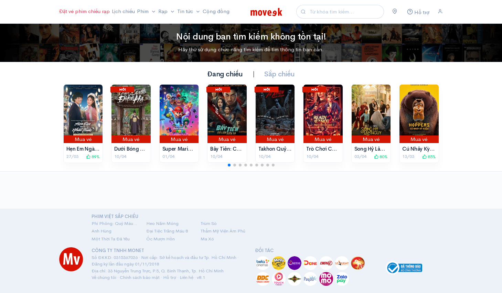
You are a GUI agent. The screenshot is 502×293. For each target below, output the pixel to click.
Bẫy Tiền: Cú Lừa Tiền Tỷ (238, 148)
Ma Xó (207, 239)
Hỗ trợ (169, 277)
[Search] (346, 12)
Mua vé (83, 139)
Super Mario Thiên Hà (187, 148)
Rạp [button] (163, 11)
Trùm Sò (209, 223)
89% (93, 157)
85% (429, 157)
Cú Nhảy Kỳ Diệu (422, 148)
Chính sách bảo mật (140, 277)
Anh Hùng (101, 231)
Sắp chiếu (279, 74)
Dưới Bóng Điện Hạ (136, 148)
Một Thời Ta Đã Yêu (111, 239)
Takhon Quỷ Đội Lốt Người (289, 148)
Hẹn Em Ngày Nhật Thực (95, 148)
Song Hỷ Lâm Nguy (376, 148)
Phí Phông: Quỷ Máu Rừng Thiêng (115, 223)
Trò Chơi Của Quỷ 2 (329, 148)
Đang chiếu (225, 74)
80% (381, 157)
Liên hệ (186, 277)
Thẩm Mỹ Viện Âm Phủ (223, 231)
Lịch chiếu (123, 11)
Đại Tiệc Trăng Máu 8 (167, 231)
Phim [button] (143, 11)
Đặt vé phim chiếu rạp (84, 11)
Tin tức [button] (185, 11)
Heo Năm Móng (162, 223)
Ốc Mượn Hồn (160, 239)
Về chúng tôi (104, 277)
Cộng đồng (216, 11)
